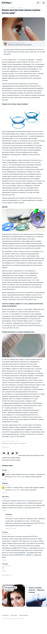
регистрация (16, 460)
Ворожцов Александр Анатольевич (20, 45)
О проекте (5, 615)
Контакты (14, 615)
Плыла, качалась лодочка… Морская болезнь (36, 590)
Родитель (8, 528)
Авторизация (6, 460)
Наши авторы (23, 615)
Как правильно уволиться (10, 589)
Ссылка (4, 479)
